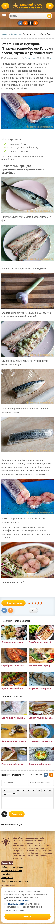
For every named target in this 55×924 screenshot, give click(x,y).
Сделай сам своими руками (28, 6)
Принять (27, 916)
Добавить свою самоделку (12, 867)
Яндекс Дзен (7, 863)
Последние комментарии (11, 870)
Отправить (17, 814)
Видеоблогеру (7, 874)
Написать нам (7, 877)
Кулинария (30, 58)
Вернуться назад (13, 603)
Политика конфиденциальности (14, 881)
